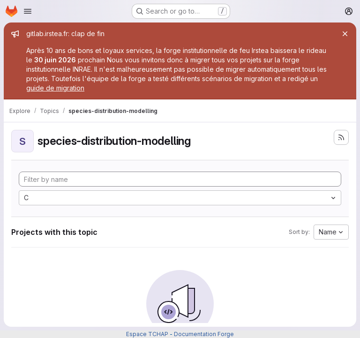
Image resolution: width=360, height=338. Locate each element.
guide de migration (55, 88)
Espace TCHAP (147, 334)
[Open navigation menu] (27, 11)
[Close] (345, 33)
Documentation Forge (204, 334)
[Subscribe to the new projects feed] (341, 137)
